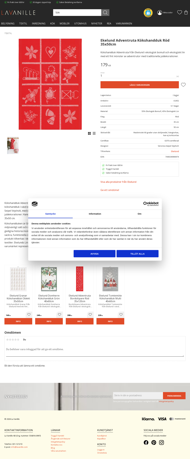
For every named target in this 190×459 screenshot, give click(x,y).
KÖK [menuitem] (52, 23)
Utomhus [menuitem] (80, 23)
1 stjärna (7, 339)
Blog (53, 448)
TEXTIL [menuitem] (23, 23)
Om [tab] (139, 213)
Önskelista (102, 452)
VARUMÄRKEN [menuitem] (124, 23)
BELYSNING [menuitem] (7, 23)
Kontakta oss (56, 444)
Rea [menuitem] (109, 23)
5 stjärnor (18, 339)
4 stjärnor (15, 339)
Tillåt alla (137, 253)
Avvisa (94, 253)
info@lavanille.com (19, 447)
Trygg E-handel (57, 435)
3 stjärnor (12, 339)
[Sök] (106, 12)
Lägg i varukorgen (140, 85)
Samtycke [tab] (50, 213)
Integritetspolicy (58, 441)
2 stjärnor (10, 339)
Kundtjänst (102, 435)
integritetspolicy (166, 401)
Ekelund (175, 151)
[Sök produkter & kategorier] (81, 12)
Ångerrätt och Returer (60, 438)
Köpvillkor (101, 438)
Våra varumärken (58, 450)
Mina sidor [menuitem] (168, 12)
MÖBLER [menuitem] (64, 23)
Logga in (100, 449)
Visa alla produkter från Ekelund (118, 181)
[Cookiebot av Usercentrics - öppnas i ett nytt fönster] (146, 204)
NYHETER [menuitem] (96, 23)
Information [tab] (95, 213)
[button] (179, 12)
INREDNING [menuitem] (38, 23)
